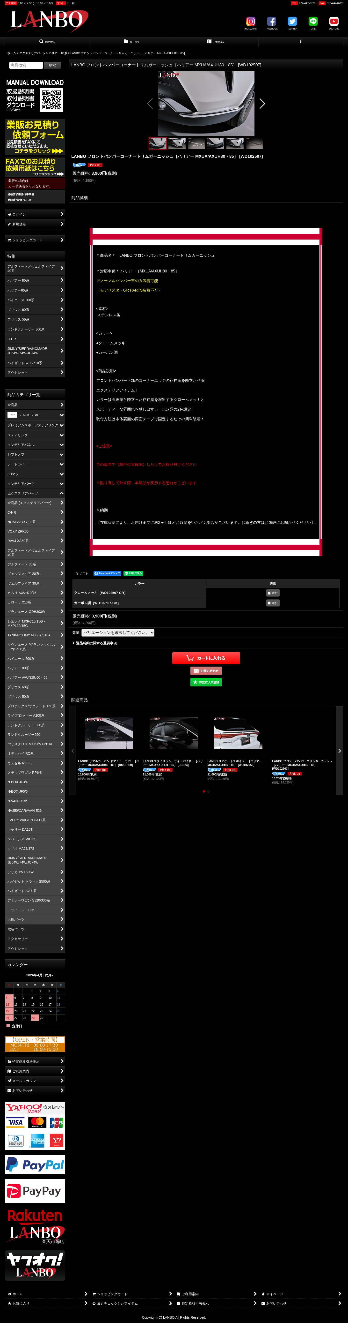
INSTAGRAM (250, 23)
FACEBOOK (272, 23)
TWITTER (292, 23)
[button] (47, 42)
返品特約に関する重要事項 (94, 643)
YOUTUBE (334, 23)
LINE (313, 23)
